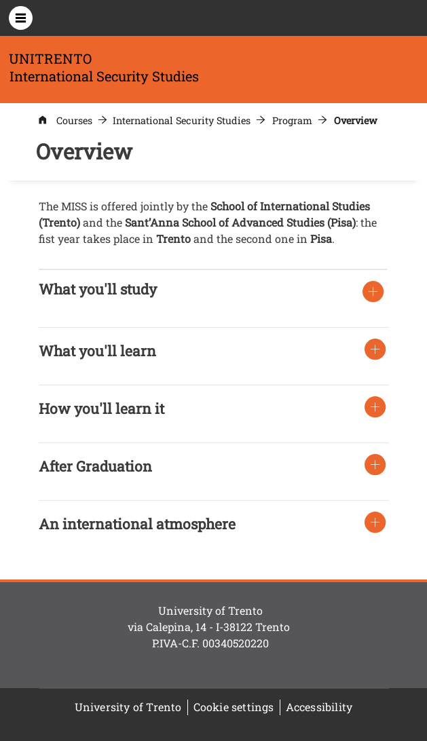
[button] (98, 289)
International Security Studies (181, 120)
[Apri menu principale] (20, 18)
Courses (74, 120)
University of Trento (128, 707)
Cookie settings (233, 707)
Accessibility (319, 707)
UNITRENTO (50, 58)
